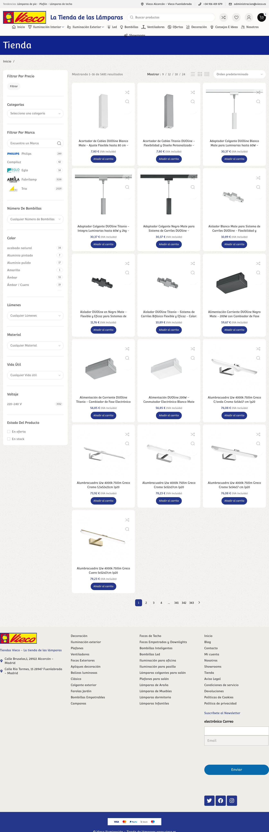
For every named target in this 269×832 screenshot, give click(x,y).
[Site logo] (24, 17)
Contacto (211, 656)
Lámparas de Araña (154, 693)
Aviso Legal (212, 687)
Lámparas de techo (61, 4)
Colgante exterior (83, 693)
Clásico (76, 687)
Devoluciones (214, 699)
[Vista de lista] (193, 74)
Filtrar (14, 86)
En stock (18, 439)
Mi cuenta (211, 663)
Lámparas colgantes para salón (163, 681)
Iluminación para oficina (158, 669)
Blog (207, 650)
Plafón (43, 4)
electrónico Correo (218, 730)
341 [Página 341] (176, 611)
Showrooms (213, 675)
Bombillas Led (150, 663)
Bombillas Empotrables (88, 706)
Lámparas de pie (27, 4)
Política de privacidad (220, 712)
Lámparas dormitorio (155, 706)
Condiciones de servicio (221, 693)
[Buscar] (171, 17)
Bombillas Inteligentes (156, 656)
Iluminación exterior (86, 650)
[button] (103, 159)
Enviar (236, 761)
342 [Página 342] (184, 611)
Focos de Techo (150, 644)
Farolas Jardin (81, 699)
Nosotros (210, 669)
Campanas (78, 712)
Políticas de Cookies (218, 706)
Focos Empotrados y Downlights (163, 650)
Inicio (7, 61)
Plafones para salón (154, 687)
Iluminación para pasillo (158, 675)
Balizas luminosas (84, 681)
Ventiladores (80, 663)
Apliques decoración (85, 675)
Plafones (77, 656)
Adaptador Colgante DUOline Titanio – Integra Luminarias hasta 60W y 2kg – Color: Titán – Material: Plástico (103, 232)
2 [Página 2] (146, 611)
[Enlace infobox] (166, 4)
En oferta (19, 431)
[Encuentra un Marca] (35, 143)
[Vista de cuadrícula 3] (200, 74)
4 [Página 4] (161, 611)
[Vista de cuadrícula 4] (207, 74)
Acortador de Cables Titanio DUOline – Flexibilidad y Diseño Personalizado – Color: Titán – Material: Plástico (168, 145)
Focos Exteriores (83, 669)
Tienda (209, 681)
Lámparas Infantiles (154, 712)
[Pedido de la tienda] (239, 74)
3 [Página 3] (153, 611)
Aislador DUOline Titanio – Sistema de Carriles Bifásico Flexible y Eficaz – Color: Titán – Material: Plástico (169, 320)
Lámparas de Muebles (156, 699)
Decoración (79, 644)
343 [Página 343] (191, 611)
